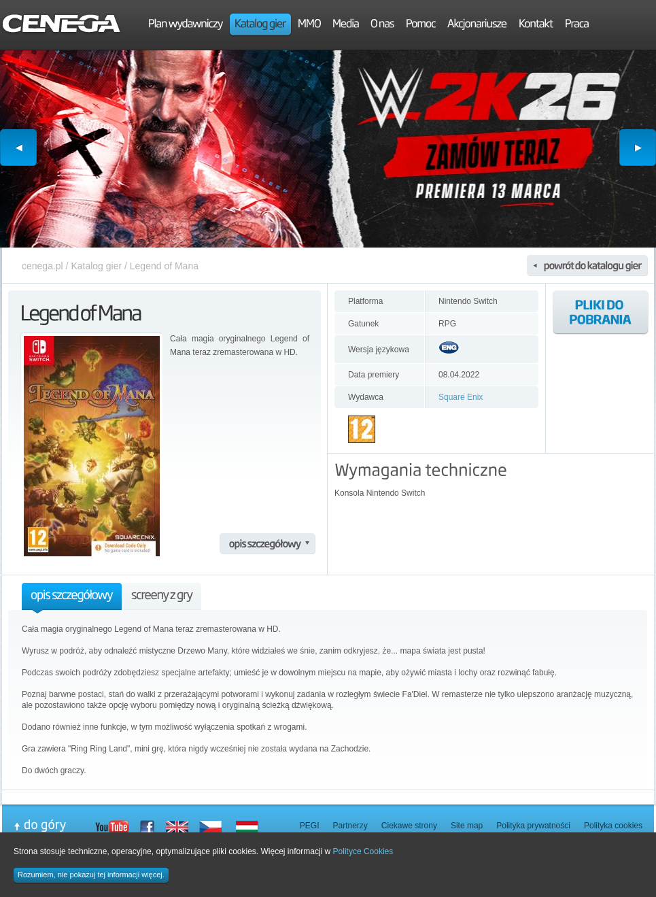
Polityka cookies (613, 825)
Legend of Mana (164, 265)
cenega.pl (42, 265)
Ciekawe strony (409, 825)
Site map (467, 825)
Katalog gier (96, 265)
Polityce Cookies (363, 851)
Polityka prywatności (533, 825)
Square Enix (460, 397)
